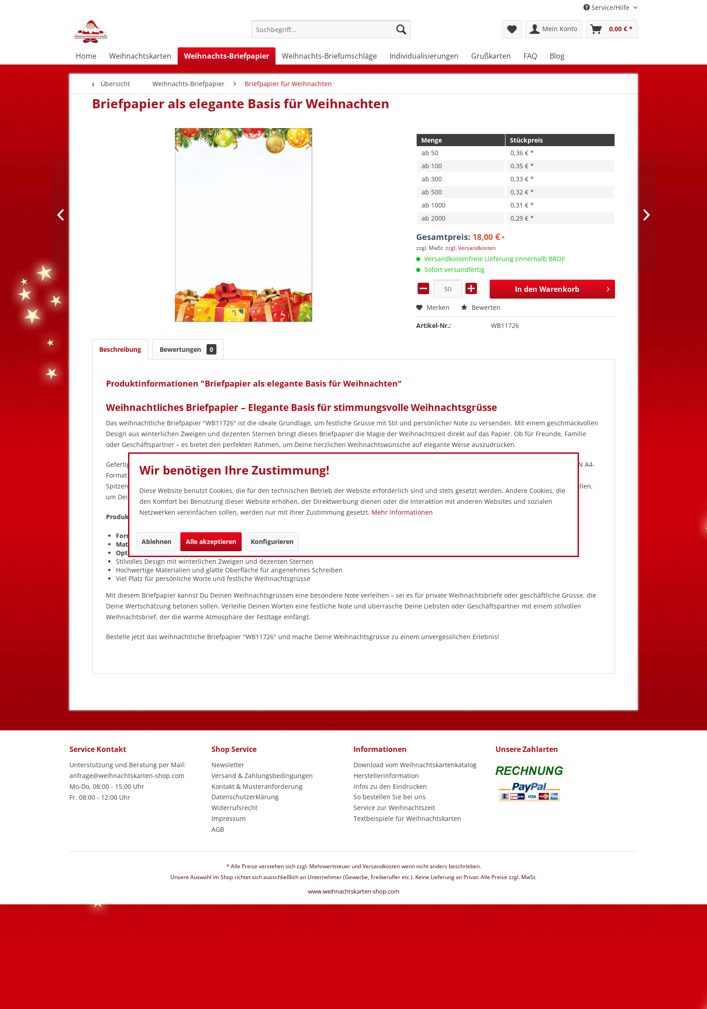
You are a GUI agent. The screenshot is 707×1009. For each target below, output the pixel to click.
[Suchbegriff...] (331, 29)
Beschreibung (120, 349)
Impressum (228, 818)
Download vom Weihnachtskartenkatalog (415, 764)
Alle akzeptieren (211, 541)
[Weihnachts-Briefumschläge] (329, 56)
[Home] (86, 56)
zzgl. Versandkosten (470, 248)
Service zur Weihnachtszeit (394, 807)
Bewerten (480, 307)
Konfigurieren (272, 541)
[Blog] (557, 56)
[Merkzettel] (512, 29)
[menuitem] (331, 33)
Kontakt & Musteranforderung (257, 786)
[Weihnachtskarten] (140, 56)
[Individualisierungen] (424, 56)
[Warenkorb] (612, 29)
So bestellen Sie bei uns (390, 796)
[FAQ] (530, 56)
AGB (217, 829)
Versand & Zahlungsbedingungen (262, 775)
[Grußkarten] (491, 56)
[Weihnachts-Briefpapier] (226, 56)
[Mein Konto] (554, 29)
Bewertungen (188, 349)
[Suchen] (401, 29)
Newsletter (227, 764)
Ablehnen (156, 541)
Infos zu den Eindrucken (390, 786)
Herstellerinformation (386, 775)
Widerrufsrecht (234, 807)
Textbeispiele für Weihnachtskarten (407, 818)
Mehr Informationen (402, 512)
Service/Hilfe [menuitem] (607, 7)
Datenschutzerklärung (245, 796)
